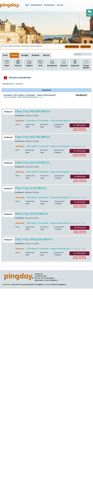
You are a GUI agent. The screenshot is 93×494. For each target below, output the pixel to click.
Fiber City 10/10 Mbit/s (30, 188)
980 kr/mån (79, 176)
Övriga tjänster (86, 64)
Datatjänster (52, 63)
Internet (18, 63)
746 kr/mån (79, 228)
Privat (5, 55)
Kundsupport (49, 5)
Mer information (72, 46)
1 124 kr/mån (79, 151)
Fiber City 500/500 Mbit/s (32, 111)
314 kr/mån (79, 202)
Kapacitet (75, 63)
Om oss (60, 5)
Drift (40, 63)
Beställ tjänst (36, 5)
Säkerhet (63, 63)
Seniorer (46, 55)
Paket (7, 63)
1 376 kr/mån (79, 125)
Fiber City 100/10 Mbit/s (31, 214)
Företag (14, 55)
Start (27, 5)
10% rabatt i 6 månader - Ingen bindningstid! (47, 121)
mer (41, 97)
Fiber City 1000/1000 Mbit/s (34, 239)
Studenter (36, 55)
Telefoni (29, 63)
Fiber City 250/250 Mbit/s (32, 137)
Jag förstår (85, 46)
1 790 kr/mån (79, 253)
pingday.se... (40, 284)
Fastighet (24, 55)
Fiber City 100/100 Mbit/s (32, 162)
